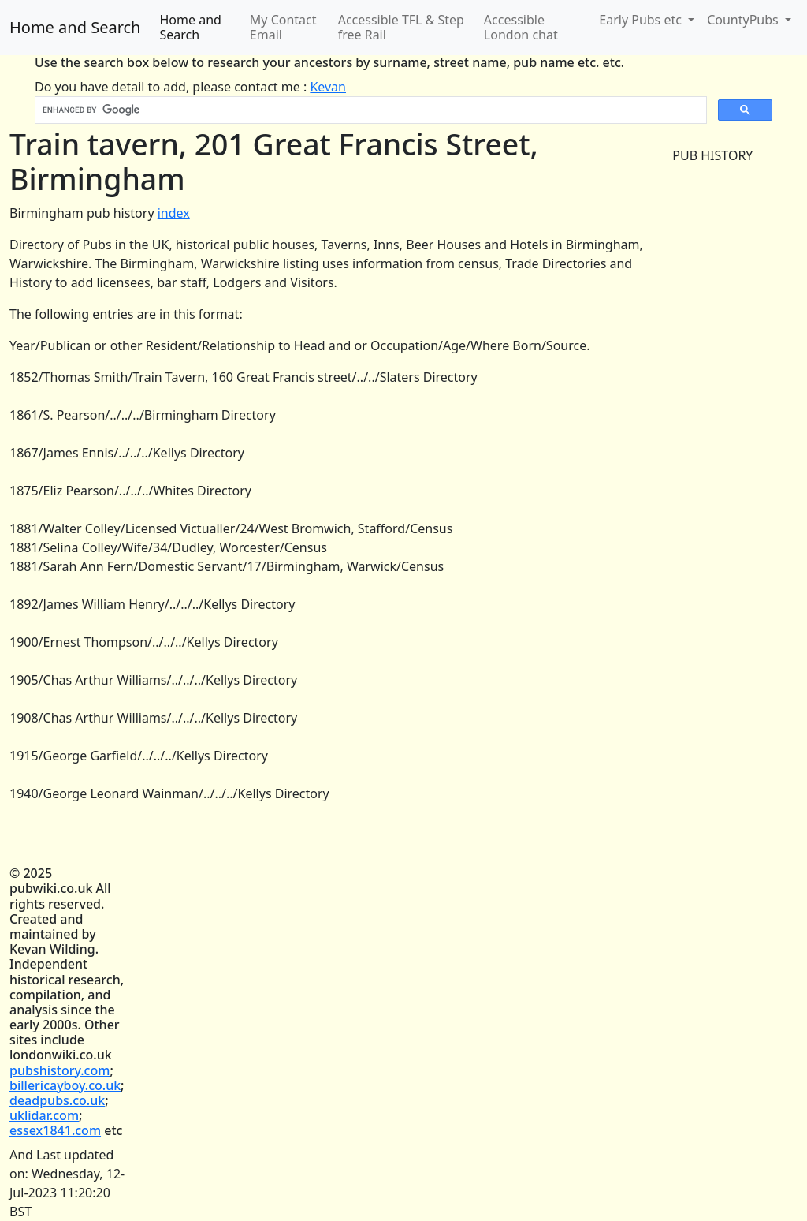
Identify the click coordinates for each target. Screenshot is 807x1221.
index (174, 213)
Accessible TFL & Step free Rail (401, 27)
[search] (369, 110)
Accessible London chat (521, 27)
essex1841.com (55, 1130)
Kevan (328, 86)
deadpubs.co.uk (57, 1100)
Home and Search (74, 27)
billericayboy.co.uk (65, 1085)
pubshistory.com (59, 1070)
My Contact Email (283, 27)
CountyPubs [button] (744, 19)
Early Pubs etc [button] (642, 19)
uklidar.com (44, 1115)
